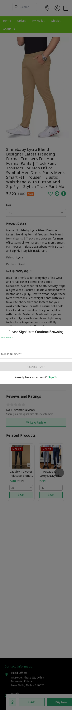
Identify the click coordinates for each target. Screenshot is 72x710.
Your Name (7, 338)
